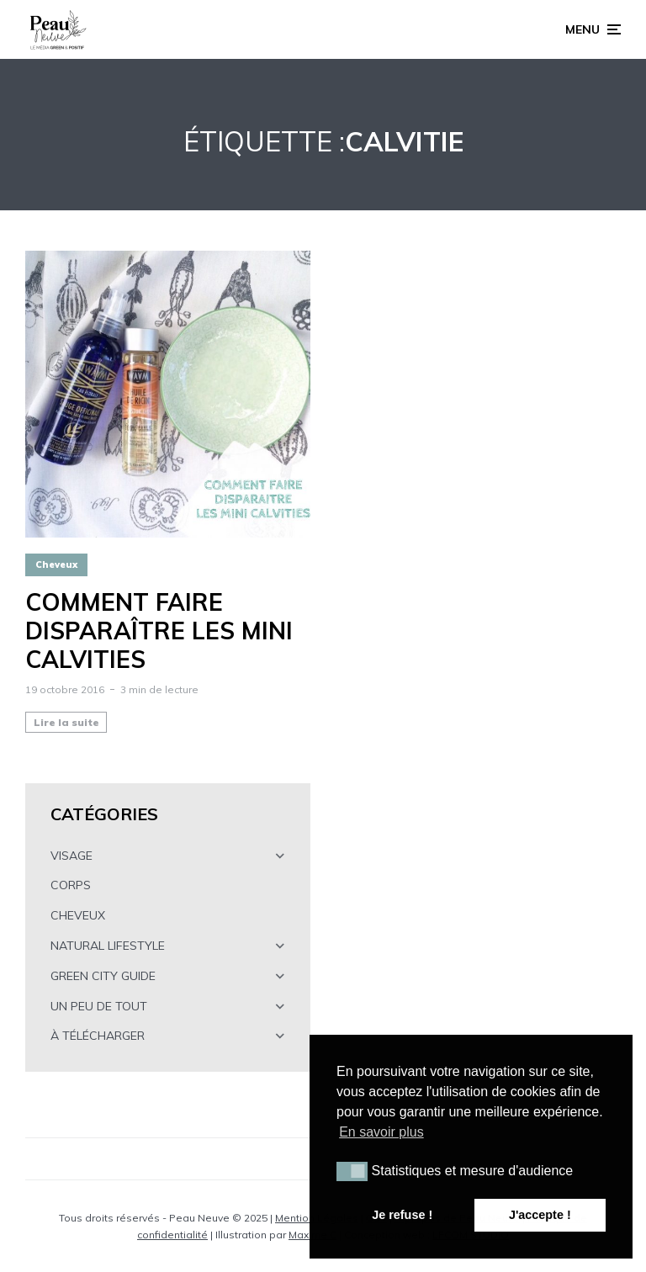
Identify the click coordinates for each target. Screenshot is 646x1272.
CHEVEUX (77, 915)
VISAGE (71, 855)
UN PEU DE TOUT (98, 1006)
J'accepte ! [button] (540, 1215)
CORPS (70, 885)
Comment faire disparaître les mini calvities (159, 630)
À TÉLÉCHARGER (97, 1035)
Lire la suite (66, 722)
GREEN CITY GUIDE (103, 975)
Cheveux (56, 564)
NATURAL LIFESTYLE (107, 945)
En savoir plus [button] (381, 1132)
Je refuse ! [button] (402, 1215)
